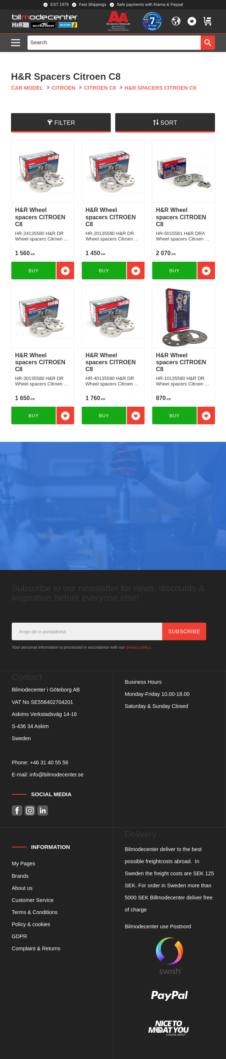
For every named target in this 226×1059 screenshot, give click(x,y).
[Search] (208, 42)
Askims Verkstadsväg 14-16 (44, 714)
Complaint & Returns (36, 948)
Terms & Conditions (35, 912)
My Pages (23, 863)
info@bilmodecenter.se (57, 775)
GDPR (19, 936)
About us (22, 888)
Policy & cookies (31, 924)
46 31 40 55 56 (50, 762)
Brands (20, 876)
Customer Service (33, 900)
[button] (17, 43)
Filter (64, 123)
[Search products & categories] (114, 42)
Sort (168, 123)
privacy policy (138, 647)
